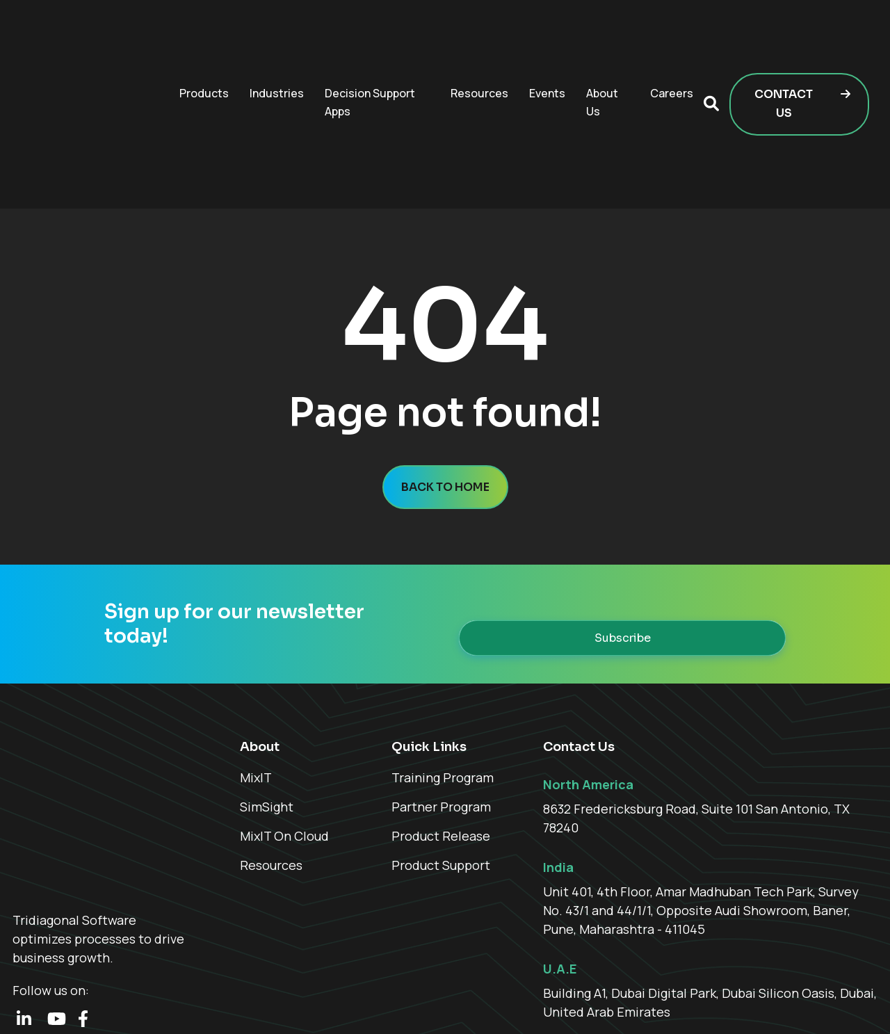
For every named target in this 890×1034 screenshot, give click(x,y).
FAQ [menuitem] (797, 1003)
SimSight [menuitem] (266, 716)
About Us (602, 57)
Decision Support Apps (370, 57)
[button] (711, 59)
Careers (671, 48)
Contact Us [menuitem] (849, 1003)
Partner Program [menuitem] (441, 716)
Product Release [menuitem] (440, 745)
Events (547, 48)
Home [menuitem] (633, 1003)
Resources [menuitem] (271, 774)
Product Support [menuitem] (440, 774)
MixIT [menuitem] (256, 687)
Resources (479, 48)
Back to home (445, 396)
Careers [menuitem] (754, 1003)
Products (204, 48)
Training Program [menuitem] (442, 687)
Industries (277, 48)
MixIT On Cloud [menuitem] (284, 745)
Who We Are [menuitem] (691, 1003)
